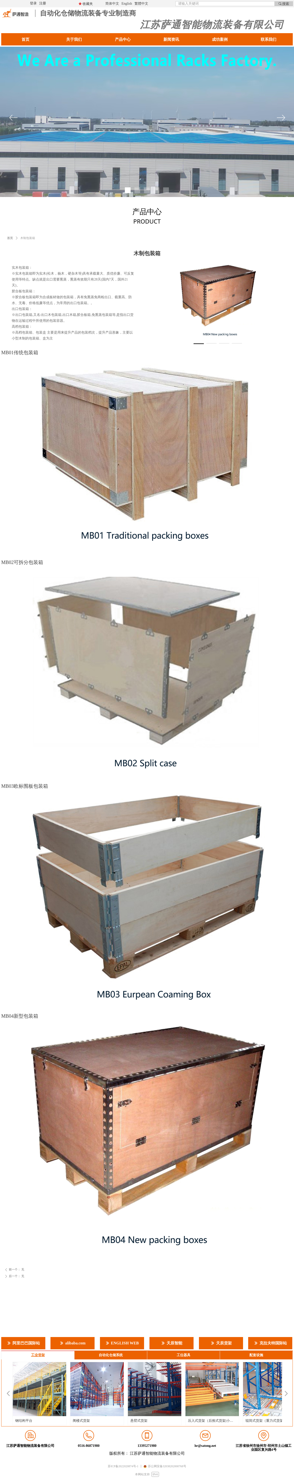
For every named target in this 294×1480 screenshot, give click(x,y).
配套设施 (256, 1355)
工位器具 (183, 1355)
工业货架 (38, 1355)
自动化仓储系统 (111, 1355)
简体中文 (112, 3)
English (127, 3)
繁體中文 (141, 3)
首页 (10, 238)
